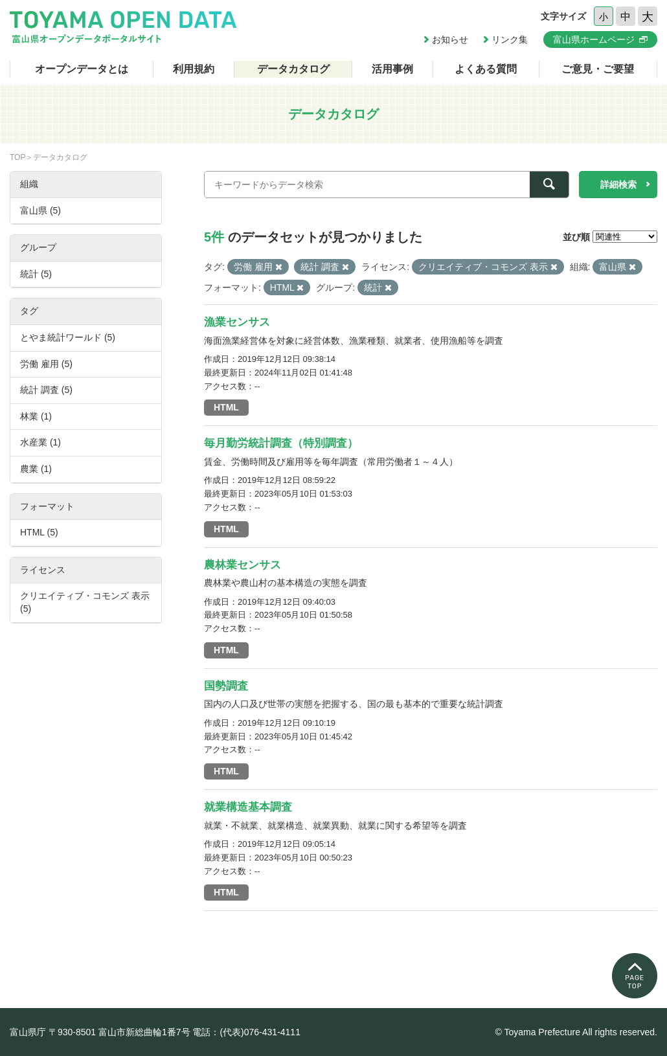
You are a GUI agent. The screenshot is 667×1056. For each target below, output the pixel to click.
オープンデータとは (81, 68)
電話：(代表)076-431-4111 (246, 1032)
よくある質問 (486, 68)
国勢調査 (226, 686)
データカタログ (293, 68)
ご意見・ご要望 (597, 68)
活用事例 (392, 68)
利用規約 (193, 68)
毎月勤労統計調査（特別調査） (281, 443)
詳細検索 (618, 184)
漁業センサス (237, 322)
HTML (226, 407)
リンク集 (510, 39)
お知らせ (450, 39)
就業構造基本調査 (248, 807)
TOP (17, 157)
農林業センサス (242, 565)
